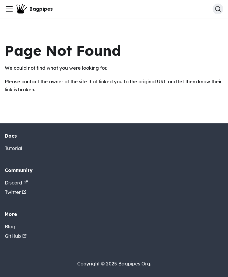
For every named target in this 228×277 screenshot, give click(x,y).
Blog (10, 227)
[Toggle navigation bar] (9, 8)
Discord (16, 183)
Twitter (15, 192)
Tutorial (13, 148)
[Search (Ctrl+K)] (218, 9)
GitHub (15, 236)
